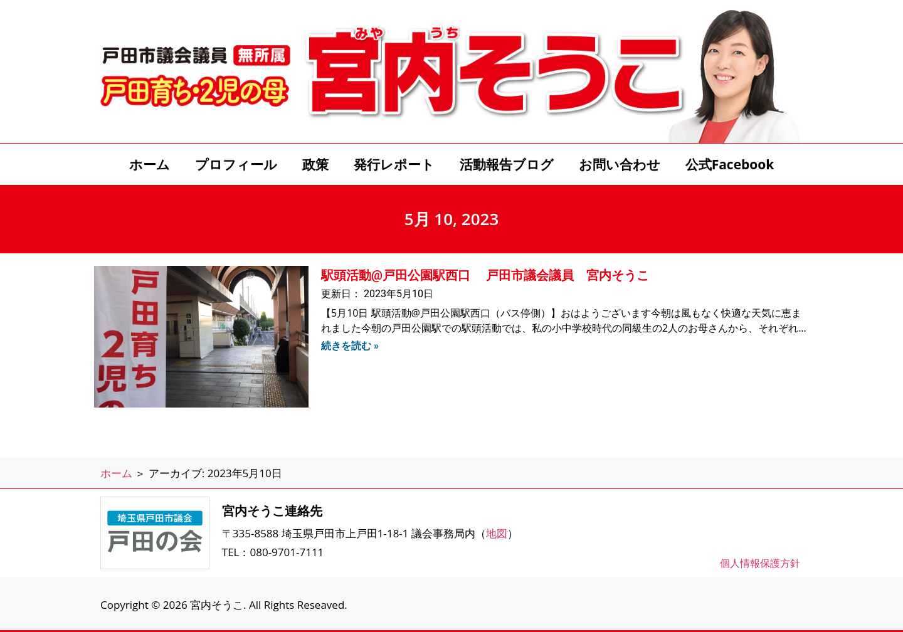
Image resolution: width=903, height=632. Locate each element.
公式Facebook (729, 164)
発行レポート (394, 164)
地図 (496, 533)
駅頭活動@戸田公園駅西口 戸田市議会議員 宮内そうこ (485, 275)
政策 (315, 164)
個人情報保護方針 (760, 563)
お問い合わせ (619, 164)
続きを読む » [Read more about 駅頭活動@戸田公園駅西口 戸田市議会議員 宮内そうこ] (350, 346)
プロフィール (236, 164)
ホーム (149, 164)
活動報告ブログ (507, 164)
